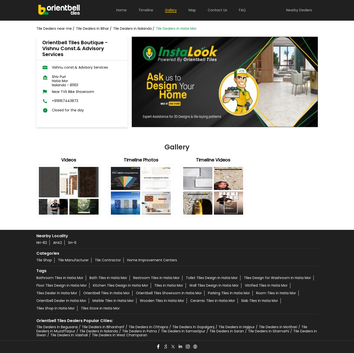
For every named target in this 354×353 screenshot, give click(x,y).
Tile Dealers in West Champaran (119, 335)
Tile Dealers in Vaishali (69, 335)
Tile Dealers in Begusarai (57, 326)
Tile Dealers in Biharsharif (103, 326)
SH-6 (72, 242)
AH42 (57, 242)
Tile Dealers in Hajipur (237, 326)
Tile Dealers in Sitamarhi (268, 331)
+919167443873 (65, 101)
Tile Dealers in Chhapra (148, 326)
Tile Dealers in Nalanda (98, 331)
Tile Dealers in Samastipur (183, 331)
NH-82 (41, 242)
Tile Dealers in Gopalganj (193, 326)
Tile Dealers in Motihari (278, 326)
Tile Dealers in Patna (139, 331)
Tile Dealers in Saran (226, 331)
